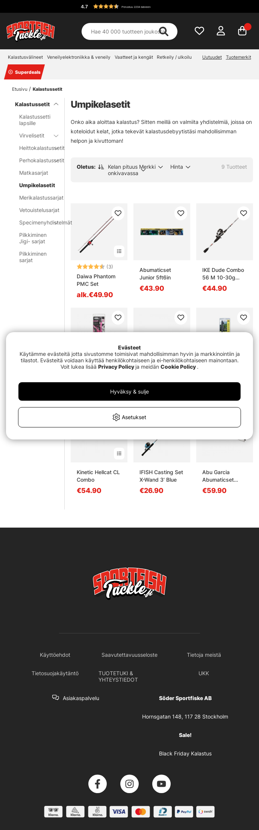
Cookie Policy (178, 366)
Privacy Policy (116, 366)
